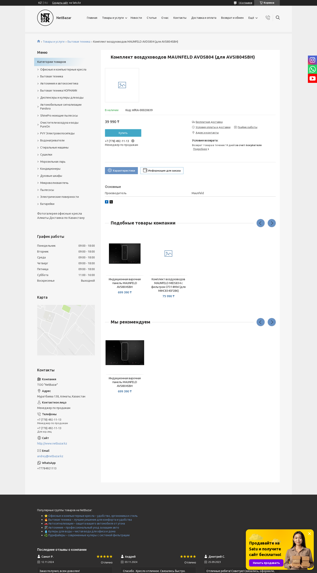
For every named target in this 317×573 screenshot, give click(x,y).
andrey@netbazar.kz (50, 456)
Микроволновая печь (54, 182)
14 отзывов (245, 2)
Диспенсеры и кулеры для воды (61, 97)
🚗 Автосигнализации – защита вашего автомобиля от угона (84, 523)
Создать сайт (60, 2)
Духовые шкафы (51, 175)
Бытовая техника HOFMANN (58, 90)
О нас (165, 17)
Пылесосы (47, 190)
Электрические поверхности (59, 196)
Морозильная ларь (53, 161)
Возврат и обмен (232, 17)
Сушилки (46, 154)
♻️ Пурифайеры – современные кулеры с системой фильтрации (87, 535)
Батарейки (47, 203)
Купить (123, 133)
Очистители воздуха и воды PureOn (59, 124)
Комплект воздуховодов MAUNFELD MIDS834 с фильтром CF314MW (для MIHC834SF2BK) (168, 285)
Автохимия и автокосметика (59, 83)
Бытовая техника (79, 41)
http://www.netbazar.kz (52, 443)
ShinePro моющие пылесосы (59, 115)
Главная (92, 17)
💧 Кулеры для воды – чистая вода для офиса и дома (79, 531)
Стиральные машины (54, 147)
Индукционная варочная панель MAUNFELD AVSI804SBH (125, 283)
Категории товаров (51, 61)
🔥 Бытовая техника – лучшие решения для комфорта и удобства (88, 519)
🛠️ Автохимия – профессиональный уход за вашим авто (81, 527)
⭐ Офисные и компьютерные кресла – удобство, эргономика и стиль (91, 515)
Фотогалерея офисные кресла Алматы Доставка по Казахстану (61, 215)
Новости (136, 17)
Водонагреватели (52, 140)
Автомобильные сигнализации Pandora (60, 106)
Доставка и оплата (203, 17)
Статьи (151, 17)
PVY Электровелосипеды (57, 133)
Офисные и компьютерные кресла (63, 69)
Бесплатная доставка (209, 121)
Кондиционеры (50, 168)
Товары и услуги (113, 17)
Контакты (179, 17)
